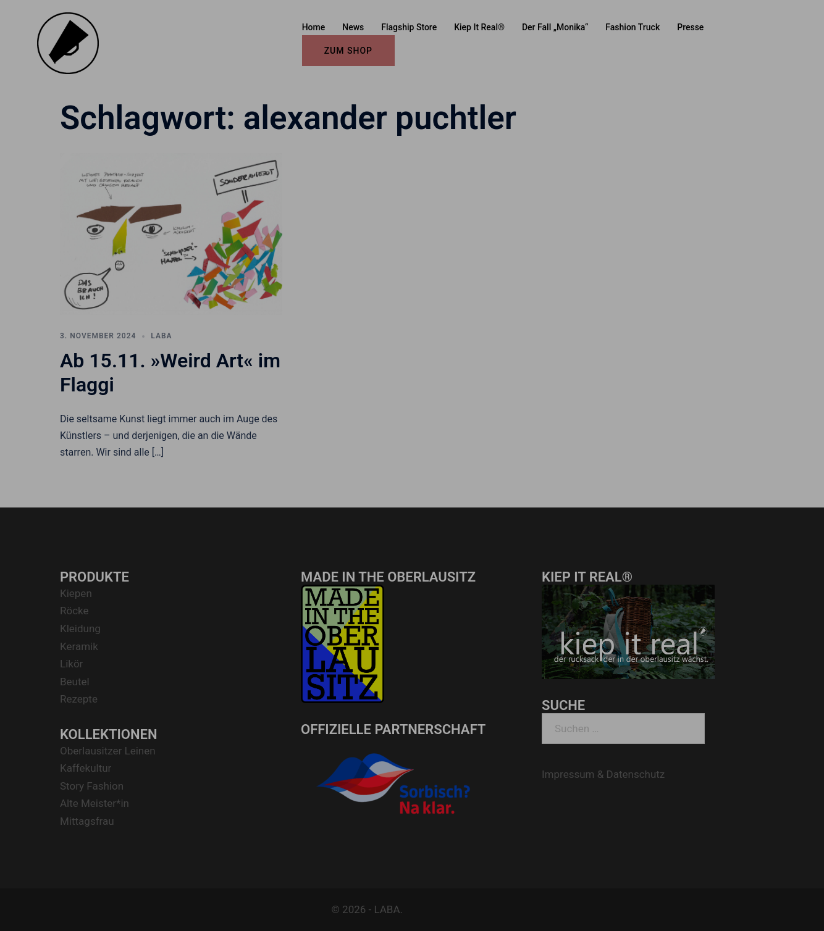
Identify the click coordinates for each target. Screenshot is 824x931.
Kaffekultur (85, 768)
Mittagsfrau (87, 821)
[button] (797, 17)
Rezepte (79, 699)
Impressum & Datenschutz (603, 774)
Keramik (79, 646)
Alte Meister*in (94, 803)
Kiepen (76, 593)
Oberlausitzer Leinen (108, 751)
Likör (71, 664)
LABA (161, 336)
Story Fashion (92, 786)
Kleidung (80, 628)
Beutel (75, 681)
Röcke (74, 610)
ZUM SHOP (348, 51)
